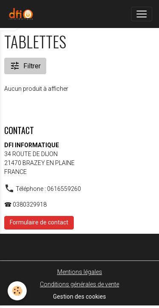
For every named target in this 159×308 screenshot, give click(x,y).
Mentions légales (79, 272)
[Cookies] (17, 290)
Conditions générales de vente (79, 284)
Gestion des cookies (79, 296)
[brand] (22, 14)
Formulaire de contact (39, 222)
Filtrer (25, 66)
